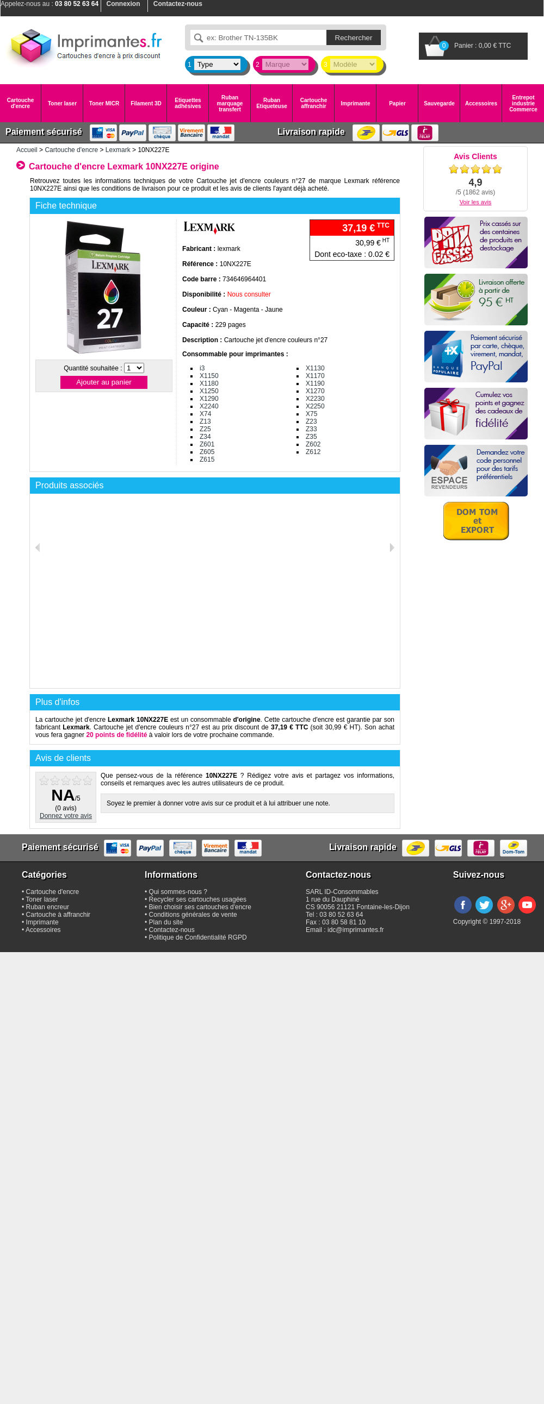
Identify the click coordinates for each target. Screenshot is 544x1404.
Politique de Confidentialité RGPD (198, 937)
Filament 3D (146, 103)
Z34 (205, 436)
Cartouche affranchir (313, 103)
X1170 (315, 376)
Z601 (207, 444)
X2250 (315, 406)
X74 (205, 414)
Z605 (207, 452)
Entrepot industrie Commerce (523, 103)
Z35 (311, 436)
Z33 (311, 429)
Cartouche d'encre (20, 103)
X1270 (315, 391)
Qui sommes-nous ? (178, 892)
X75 (311, 414)
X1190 (315, 383)
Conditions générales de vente (193, 914)
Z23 (311, 421)
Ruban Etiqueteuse (271, 103)
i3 (202, 368)
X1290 (209, 398)
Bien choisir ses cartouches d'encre (200, 907)
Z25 (205, 429)
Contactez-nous (172, 930)
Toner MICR (104, 103)
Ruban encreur (47, 907)
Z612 (313, 452)
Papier (397, 103)
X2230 (315, 398)
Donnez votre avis (66, 816)
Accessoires (481, 103)
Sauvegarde (439, 103)
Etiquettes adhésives (188, 103)
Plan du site (166, 922)
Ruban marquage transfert (230, 103)
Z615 (207, 459)
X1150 (209, 376)
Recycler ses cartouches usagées (197, 899)
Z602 (313, 444)
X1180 (209, 383)
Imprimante (355, 103)
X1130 (315, 368)
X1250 (209, 391)
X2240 (209, 406)
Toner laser (62, 103)
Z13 (205, 421)
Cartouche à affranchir (58, 914)
